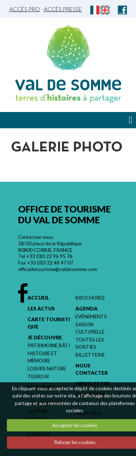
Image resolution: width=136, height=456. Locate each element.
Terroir (38, 376)
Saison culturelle (89, 328)
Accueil (38, 298)
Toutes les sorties (89, 343)
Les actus (41, 308)
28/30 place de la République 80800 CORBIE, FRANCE (50, 247)
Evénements (91, 316)
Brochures (90, 298)
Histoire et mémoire (42, 356)
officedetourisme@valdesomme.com (57, 269)
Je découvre (45, 337)
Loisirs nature (47, 368)
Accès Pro (24, 9)
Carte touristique (49, 323)
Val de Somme (68, 84)
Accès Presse (63, 9)
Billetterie (90, 355)
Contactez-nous (35, 237)
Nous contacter (91, 369)
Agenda (86, 308)
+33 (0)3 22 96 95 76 (49, 256)
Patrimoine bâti (49, 345)
